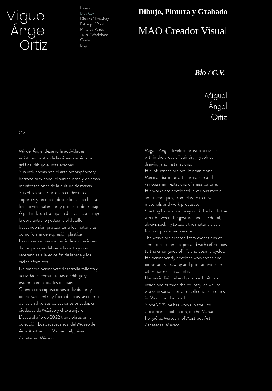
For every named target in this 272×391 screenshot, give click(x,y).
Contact (86, 40)
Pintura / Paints (92, 29)
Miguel (26, 16)
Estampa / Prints (93, 24)
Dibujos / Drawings (94, 18)
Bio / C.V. (87, 13)
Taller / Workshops (94, 34)
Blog (83, 45)
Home (85, 8)
